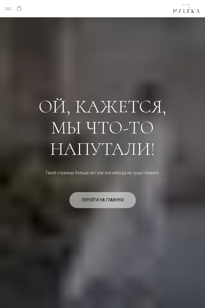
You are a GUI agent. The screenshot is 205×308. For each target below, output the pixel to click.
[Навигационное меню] (8, 9)
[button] (19, 8)
